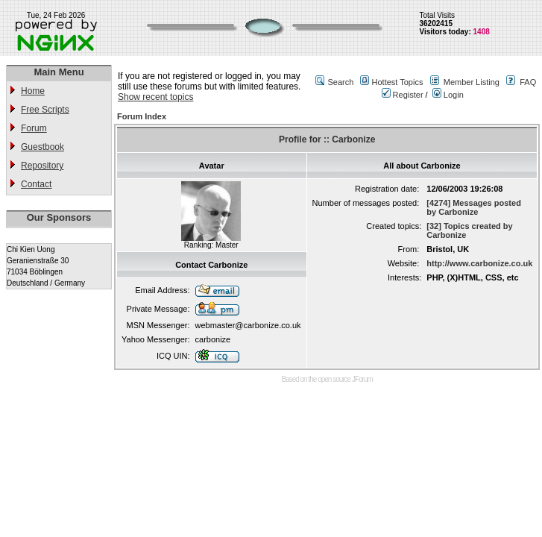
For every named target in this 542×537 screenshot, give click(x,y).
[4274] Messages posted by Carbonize (473, 207)
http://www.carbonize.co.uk (479, 263)
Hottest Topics (397, 82)
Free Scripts (45, 109)
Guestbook (42, 147)
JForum (362, 379)
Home (33, 91)
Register (402, 94)
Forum (34, 128)
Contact (36, 184)
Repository (42, 165)
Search (340, 82)
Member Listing (472, 82)
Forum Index (141, 116)
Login (448, 94)
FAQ (528, 82)
